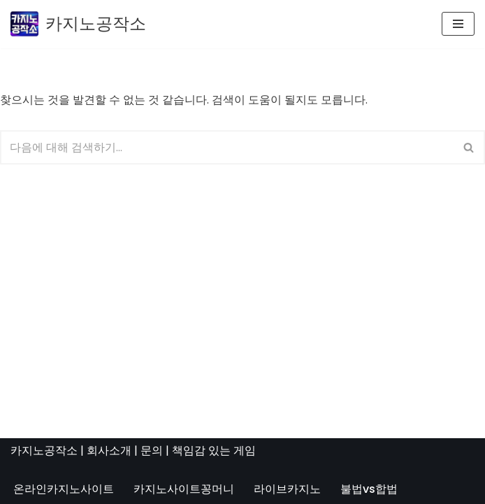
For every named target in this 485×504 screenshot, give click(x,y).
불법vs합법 (369, 489)
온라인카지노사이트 (63, 489)
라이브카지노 (287, 489)
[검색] (227, 147)
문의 (151, 450)
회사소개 (109, 450)
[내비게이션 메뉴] (458, 24)
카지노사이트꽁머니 (183, 489)
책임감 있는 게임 (214, 450)
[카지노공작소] (78, 24)
